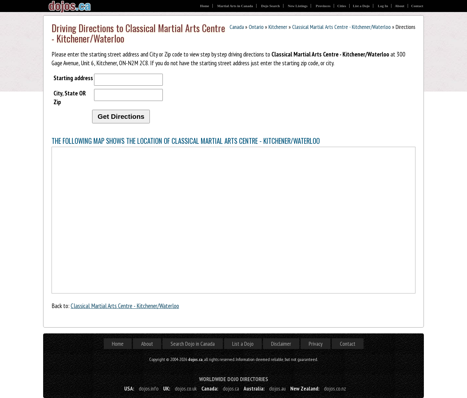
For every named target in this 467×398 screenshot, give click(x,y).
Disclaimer (281, 343)
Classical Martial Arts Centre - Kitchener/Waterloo (341, 27)
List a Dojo (361, 6)
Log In (383, 6)
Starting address (73, 78)
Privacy (315, 343)
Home (204, 6)
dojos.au (277, 388)
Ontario (256, 27)
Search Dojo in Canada (193, 343)
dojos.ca (231, 388)
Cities (341, 6)
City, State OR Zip (70, 97)
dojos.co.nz (335, 388)
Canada (237, 27)
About (399, 6)
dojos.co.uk (186, 388)
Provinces (323, 6)
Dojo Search (270, 6)
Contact (417, 6)
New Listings (298, 6)
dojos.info (149, 388)
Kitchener (278, 27)
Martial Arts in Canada (235, 6)
